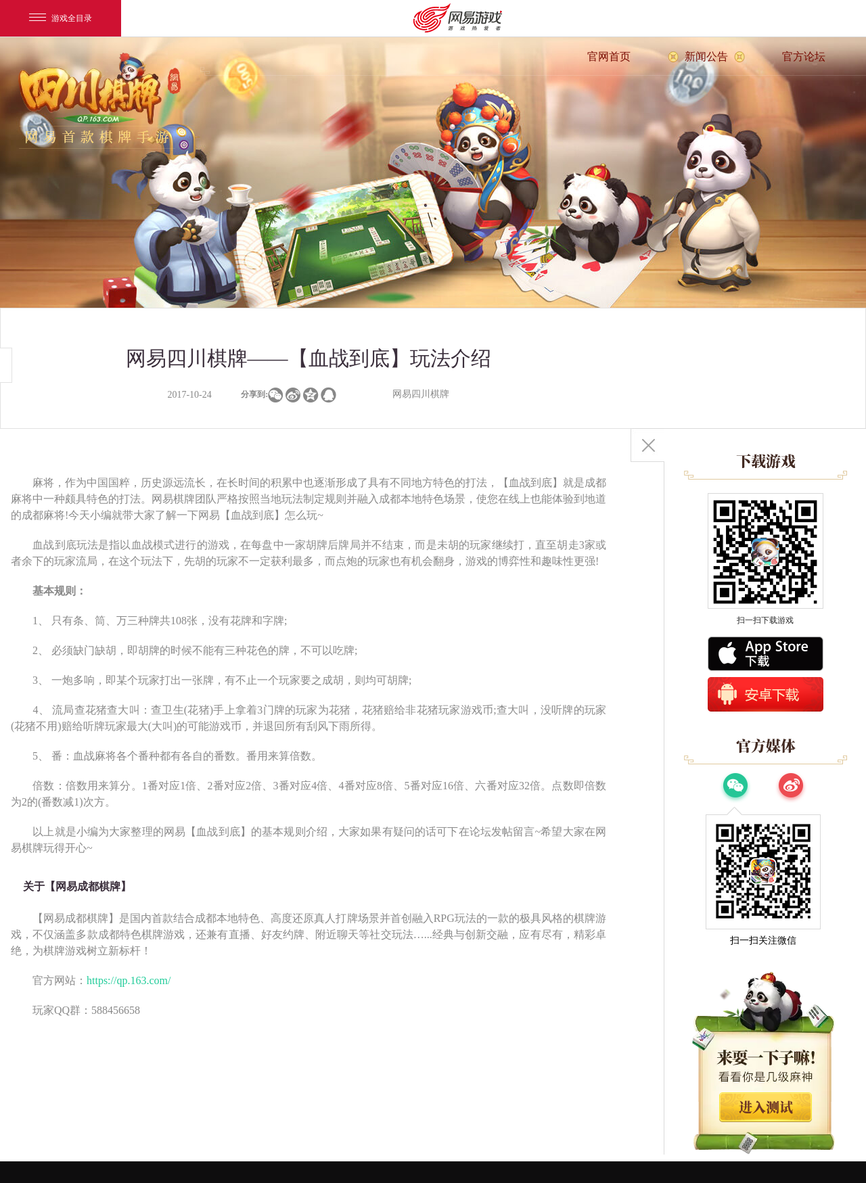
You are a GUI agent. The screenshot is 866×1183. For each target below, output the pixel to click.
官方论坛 (804, 56)
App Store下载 (765, 653)
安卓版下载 (765, 694)
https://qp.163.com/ (128, 980)
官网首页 (609, 56)
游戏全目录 (60, 18)
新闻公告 (706, 56)
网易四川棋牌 (420, 394)
